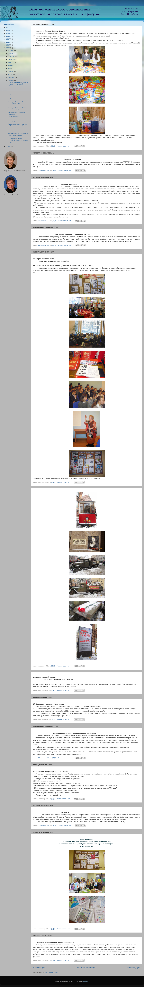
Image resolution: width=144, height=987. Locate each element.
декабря (11, 50)
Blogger (85, 981)
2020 (8, 30)
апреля (11, 71)
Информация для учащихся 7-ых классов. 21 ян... (17, 125)
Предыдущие (133, 968)
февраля (11, 77)
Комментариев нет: (64, 146)
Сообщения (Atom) (51, 972)
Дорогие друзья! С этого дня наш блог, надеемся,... (18, 134)
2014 (8, 48)
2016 (8, 42)
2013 (8, 146)
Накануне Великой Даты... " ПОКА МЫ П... (18, 103)
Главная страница (86, 968)
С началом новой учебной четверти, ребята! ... (18, 140)
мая (9, 68)
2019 (8, 33)
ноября (11, 53)
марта (10, 74)
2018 (8, 36)
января (11, 80)
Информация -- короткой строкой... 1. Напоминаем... (16, 114)
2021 (8, 27)
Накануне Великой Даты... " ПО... (18, 108)
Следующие (39, 968)
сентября (11, 59)
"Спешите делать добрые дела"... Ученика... (18, 83)
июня (10, 65)
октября (11, 56)
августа (11, 62)
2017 (8, 39)
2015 (8, 45)
